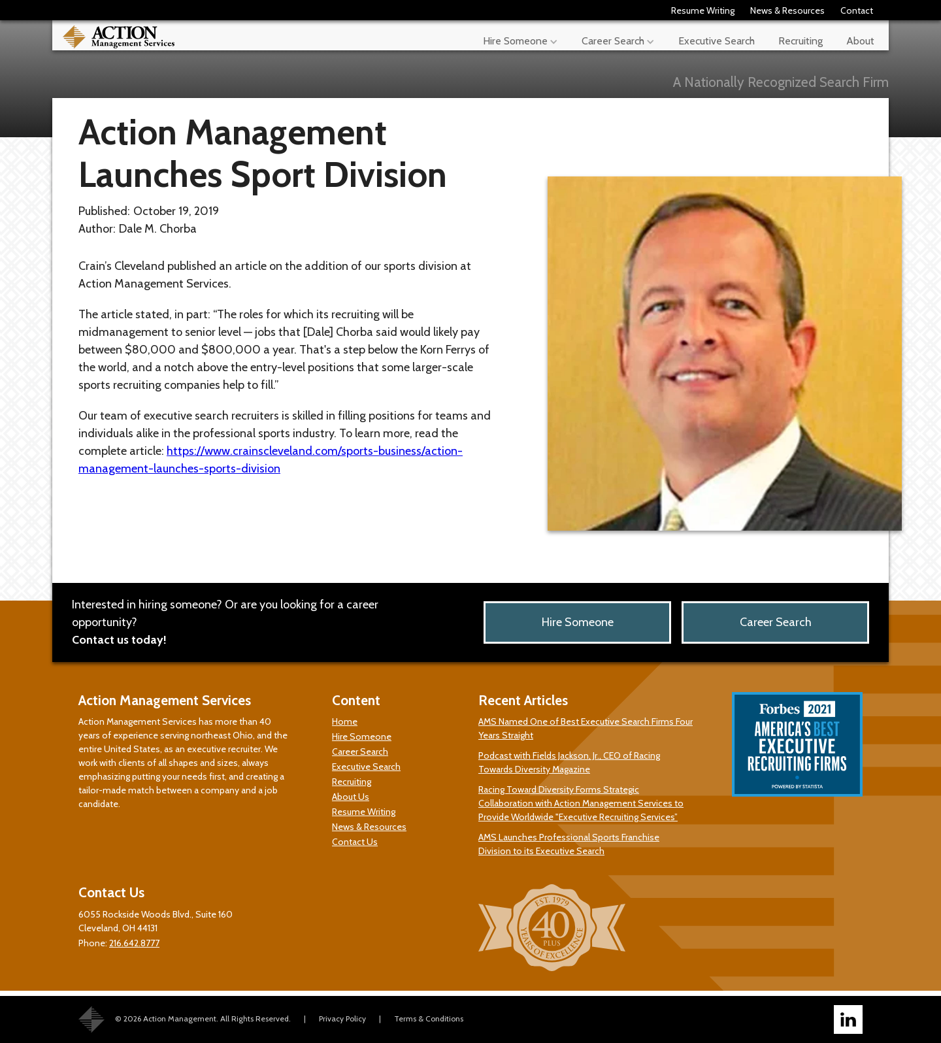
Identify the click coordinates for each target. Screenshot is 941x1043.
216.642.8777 (134, 943)
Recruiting (800, 41)
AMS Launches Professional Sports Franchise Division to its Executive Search (568, 844)
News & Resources (787, 10)
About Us (350, 797)
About (860, 41)
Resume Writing (703, 10)
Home (344, 721)
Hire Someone (578, 622)
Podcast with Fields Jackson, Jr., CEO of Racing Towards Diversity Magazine (569, 762)
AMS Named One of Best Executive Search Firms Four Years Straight (585, 728)
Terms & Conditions (428, 1018)
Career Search (776, 622)
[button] (520, 35)
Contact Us (355, 842)
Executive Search (716, 41)
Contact (856, 10)
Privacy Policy (342, 1018)
